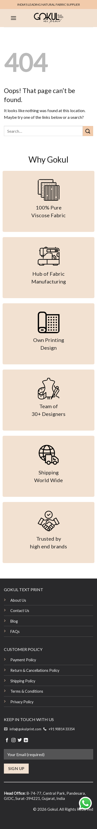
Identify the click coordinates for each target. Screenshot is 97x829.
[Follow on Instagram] (13, 740)
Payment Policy (23, 660)
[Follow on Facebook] (7, 740)
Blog (14, 621)
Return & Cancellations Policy (34, 670)
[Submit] (88, 131)
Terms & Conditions (26, 691)
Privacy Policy (21, 702)
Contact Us (19, 610)
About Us (18, 600)
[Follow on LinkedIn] (26, 740)
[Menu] (13, 18)
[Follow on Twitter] (20, 740)
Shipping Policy (22, 681)
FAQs (15, 631)
